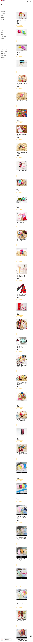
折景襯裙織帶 (3, 40)
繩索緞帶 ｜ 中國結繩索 (4, 51)
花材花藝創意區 (3, 57)
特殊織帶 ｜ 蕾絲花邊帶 (4, 42)
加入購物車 (20, 25)
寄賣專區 (2, 15)
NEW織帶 (2, 9)
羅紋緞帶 (2, 34)
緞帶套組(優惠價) (3, 11)
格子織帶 (2, 47)
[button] (5, 9)
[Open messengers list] (2, 640)
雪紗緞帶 (2, 32)
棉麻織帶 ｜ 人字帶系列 (4, 49)
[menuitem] (5, 7)
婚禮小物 (2, 61)
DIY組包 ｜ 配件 (3, 59)
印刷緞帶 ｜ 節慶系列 (3, 36)
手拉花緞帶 (2, 30)
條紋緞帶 (2, 28)
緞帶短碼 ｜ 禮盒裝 (3, 55)
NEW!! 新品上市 (3, 19)
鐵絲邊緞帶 (2, 38)
